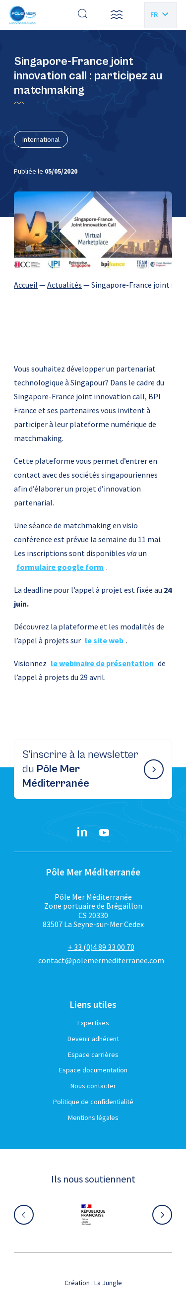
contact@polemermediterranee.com (101, 960)
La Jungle (108, 1282)
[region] (93, 284)
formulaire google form (60, 567)
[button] (116, 15)
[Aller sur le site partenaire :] (93, 1215)
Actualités (64, 285)
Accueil (26, 285)
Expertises (93, 1022)
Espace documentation (93, 1069)
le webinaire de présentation (102, 663)
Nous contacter (93, 1085)
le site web (104, 640)
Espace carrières (93, 1054)
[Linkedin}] (82, 833)
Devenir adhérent (93, 1038)
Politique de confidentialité (93, 1101)
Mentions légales (93, 1117)
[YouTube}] (104, 833)
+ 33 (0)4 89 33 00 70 (101, 947)
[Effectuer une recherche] (83, 15)
